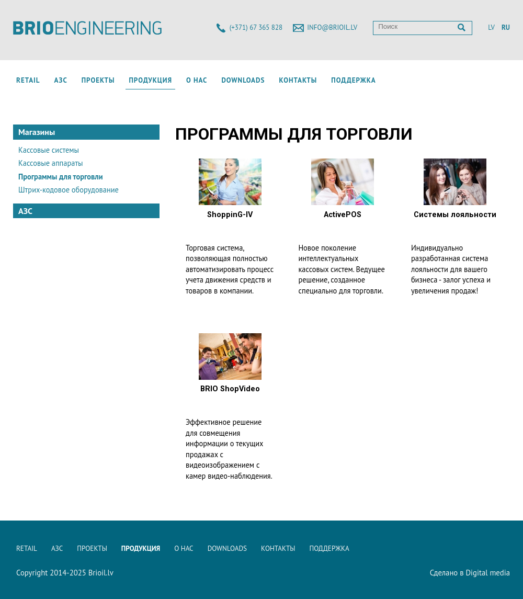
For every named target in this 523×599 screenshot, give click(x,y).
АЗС (60, 80)
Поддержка (353, 80)
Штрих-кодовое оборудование (68, 190)
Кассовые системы (48, 150)
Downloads (243, 80)
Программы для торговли (60, 177)
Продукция (150, 80)
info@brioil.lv (332, 27)
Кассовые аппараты (50, 163)
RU (506, 27)
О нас (196, 80)
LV (491, 27)
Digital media (487, 573)
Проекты (98, 80)
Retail (28, 80)
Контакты (298, 80)
